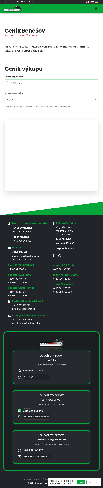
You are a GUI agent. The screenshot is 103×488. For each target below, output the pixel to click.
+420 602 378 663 (62, 288)
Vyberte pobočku (14, 77)
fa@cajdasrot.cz (65, 248)
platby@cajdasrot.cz (23, 308)
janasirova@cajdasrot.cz (25, 256)
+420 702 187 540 (17, 278)
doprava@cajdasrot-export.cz (36, 417)
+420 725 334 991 (17, 292)
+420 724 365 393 (21, 240)
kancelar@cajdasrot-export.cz (36, 377)
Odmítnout (93, 482)
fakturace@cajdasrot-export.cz (37, 457)
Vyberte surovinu (14, 97)
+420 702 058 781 (17, 269)
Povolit (81, 482)
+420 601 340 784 (21, 259)
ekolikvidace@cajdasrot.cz (26, 323)
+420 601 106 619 (61, 269)
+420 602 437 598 (22, 231)
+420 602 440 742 (22, 319)
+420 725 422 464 (62, 278)
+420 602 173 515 (21, 305)
